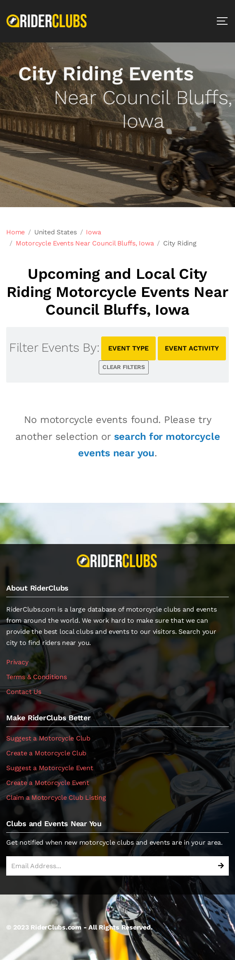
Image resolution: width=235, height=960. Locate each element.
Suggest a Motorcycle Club (48, 738)
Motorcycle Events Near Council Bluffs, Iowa (85, 243)
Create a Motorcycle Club (46, 753)
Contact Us (23, 692)
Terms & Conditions (36, 677)
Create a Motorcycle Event (47, 783)
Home (15, 232)
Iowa (93, 232)
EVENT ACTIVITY (192, 348)
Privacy (17, 662)
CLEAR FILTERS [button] (123, 367)
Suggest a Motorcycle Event (49, 768)
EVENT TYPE (128, 348)
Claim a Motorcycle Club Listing (56, 797)
